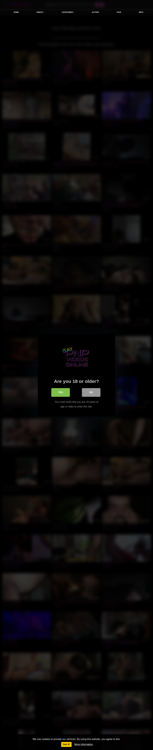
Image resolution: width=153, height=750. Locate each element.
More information (83, 744)
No (91, 392)
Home (16, 12)
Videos (39, 12)
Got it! (66, 744)
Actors (95, 12)
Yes (60, 392)
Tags (119, 12)
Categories (67, 12)
